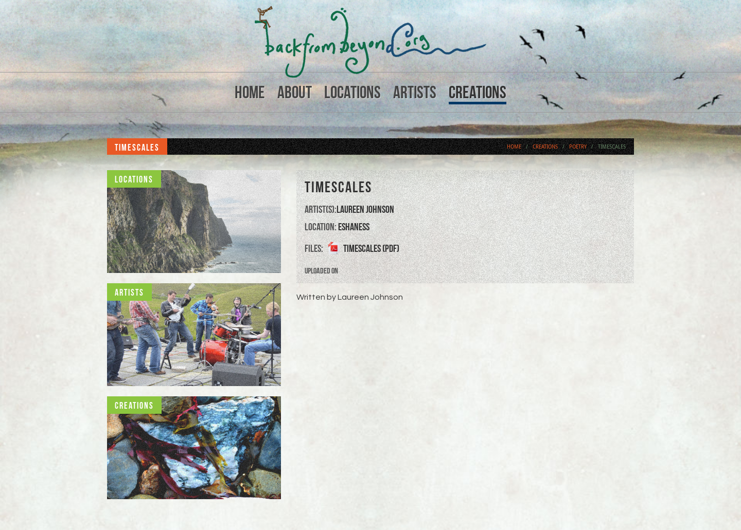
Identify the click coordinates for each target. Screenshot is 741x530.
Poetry (578, 146)
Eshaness (353, 226)
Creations (477, 92)
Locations (352, 92)
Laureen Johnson (365, 209)
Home (250, 92)
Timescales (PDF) (371, 248)
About (294, 92)
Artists (414, 92)
